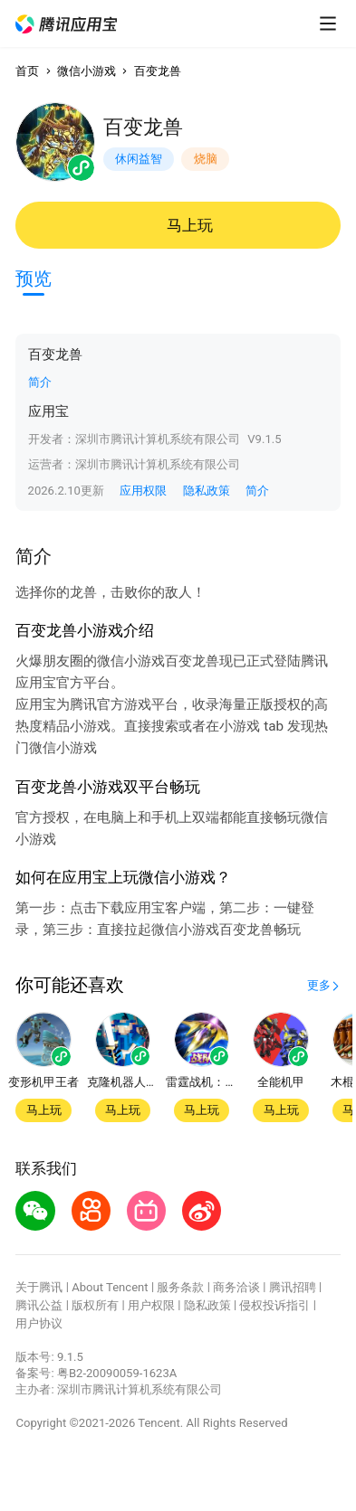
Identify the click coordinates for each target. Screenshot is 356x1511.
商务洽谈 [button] (236, 1287)
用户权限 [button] (151, 1305)
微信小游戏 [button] (86, 71)
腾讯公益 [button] (39, 1305)
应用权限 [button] (143, 490)
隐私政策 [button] (206, 490)
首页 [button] (27, 71)
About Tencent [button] (110, 1287)
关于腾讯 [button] (39, 1287)
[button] (65, 23)
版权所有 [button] (95, 1305)
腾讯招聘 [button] (292, 1287)
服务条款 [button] (180, 1287)
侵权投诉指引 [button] (274, 1305)
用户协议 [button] (39, 1323)
